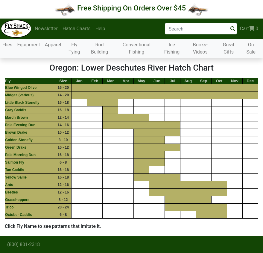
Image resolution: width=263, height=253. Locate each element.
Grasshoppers (17, 200)
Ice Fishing (172, 48)
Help (100, 28)
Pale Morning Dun (20, 155)
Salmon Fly (14, 162)
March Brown (16, 117)
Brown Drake (16, 132)
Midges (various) (19, 95)
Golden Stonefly (19, 140)
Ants (9, 185)
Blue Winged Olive (21, 88)
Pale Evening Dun (20, 125)
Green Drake (15, 147)
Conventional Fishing (136, 48)
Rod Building (99, 48)
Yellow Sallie (16, 177)
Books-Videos (200, 48)
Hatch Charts (77, 28)
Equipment (28, 45)
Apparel (53, 45)
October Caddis (18, 215)
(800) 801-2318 (23, 244)
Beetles (11, 192)
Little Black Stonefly (22, 102)
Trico (9, 207)
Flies (7, 45)
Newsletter (46, 28)
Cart (249, 28)
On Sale (251, 48)
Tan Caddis (14, 170)
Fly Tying (74, 48)
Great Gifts (229, 48)
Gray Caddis (15, 110)
